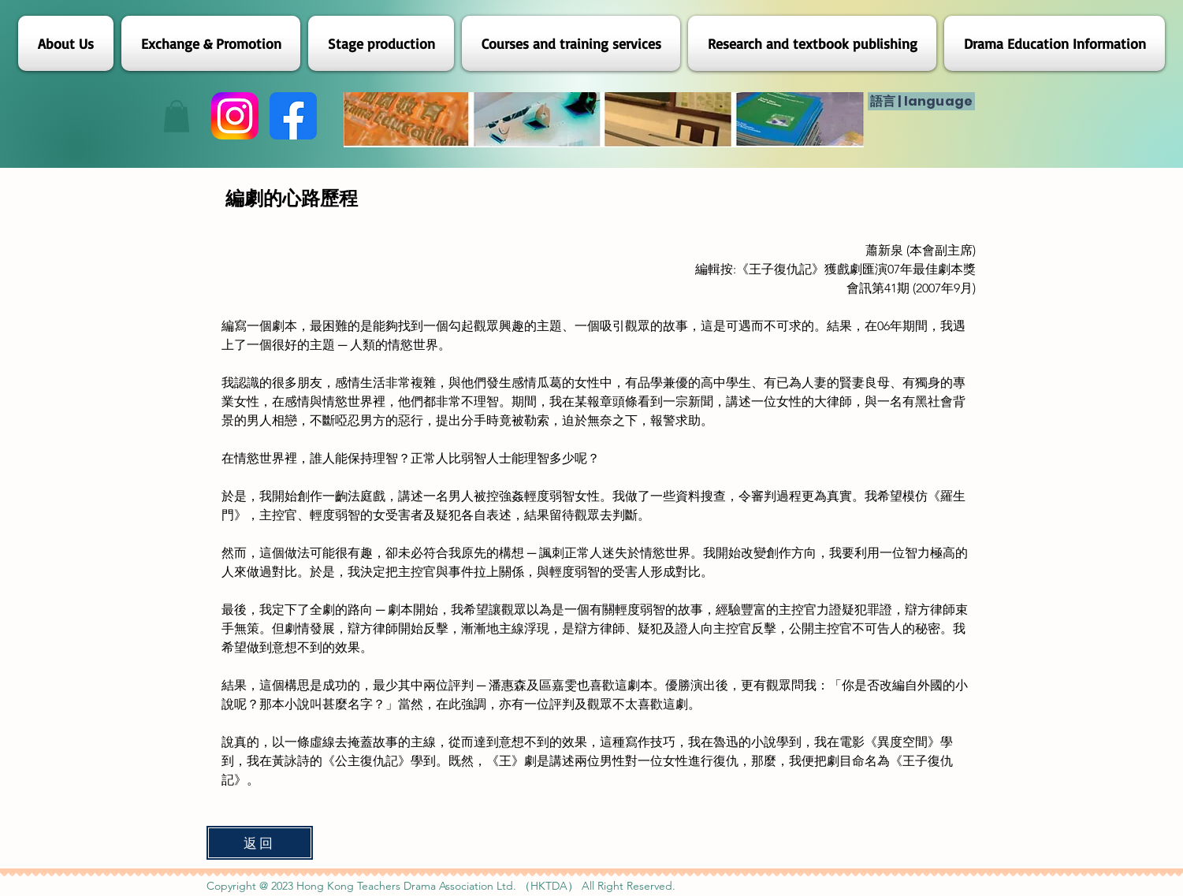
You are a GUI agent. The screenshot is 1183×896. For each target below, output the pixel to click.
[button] (176, 116)
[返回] (260, 843)
